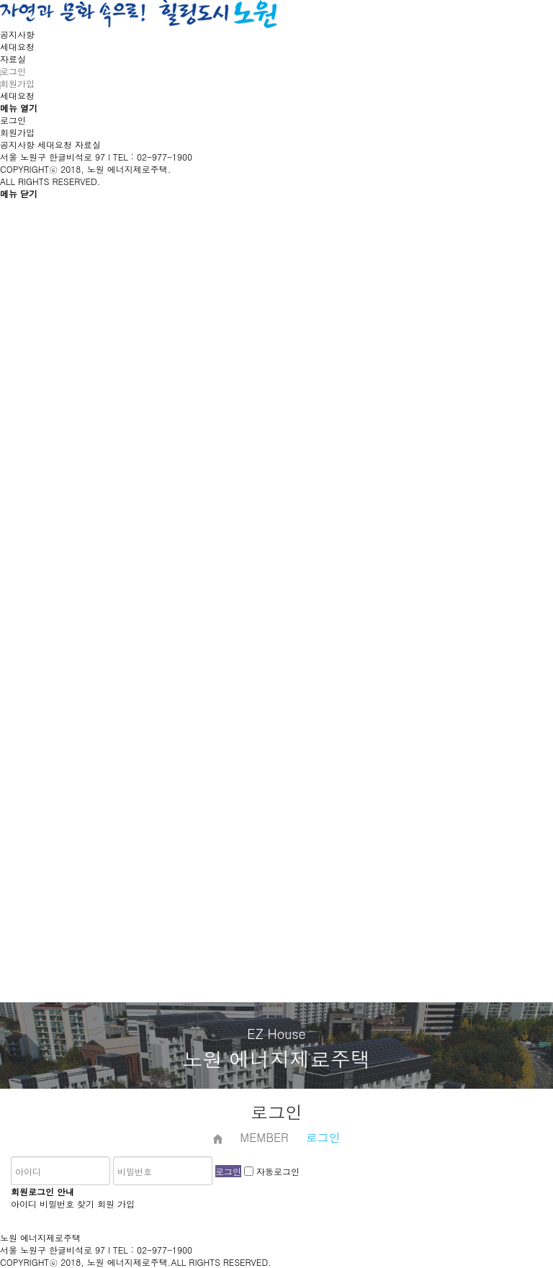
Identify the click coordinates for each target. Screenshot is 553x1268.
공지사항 (17, 34)
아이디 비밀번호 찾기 (52, 1203)
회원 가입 (116, 1203)
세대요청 (17, 46)
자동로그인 (278, 1171)
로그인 (13, 71)
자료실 (13, 59)
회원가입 (17, 83)
